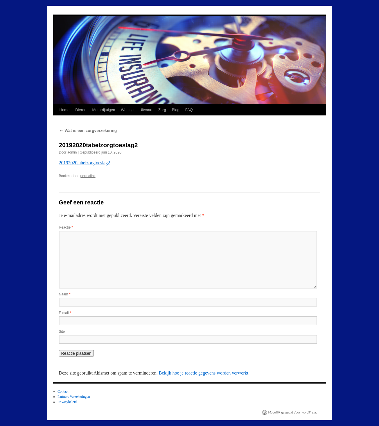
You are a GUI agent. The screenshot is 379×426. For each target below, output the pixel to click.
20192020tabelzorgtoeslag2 (84, 162)
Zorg (162, 110)
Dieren (80, 110)
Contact (63, 391)
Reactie (66, 227)
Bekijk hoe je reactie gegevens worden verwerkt (203, 372)
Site (62, 331)
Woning (127, 110)
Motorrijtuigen (103, 110)
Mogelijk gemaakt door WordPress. (292, 412)
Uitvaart (145, 110)
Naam (65, 294)
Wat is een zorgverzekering (88, 130)
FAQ (189, 110)
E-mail (65, 313)
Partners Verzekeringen (74, 397)
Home (65, 110)
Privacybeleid (67, 402)
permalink (88, 176)
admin (72, 152)
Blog (175, 110)
